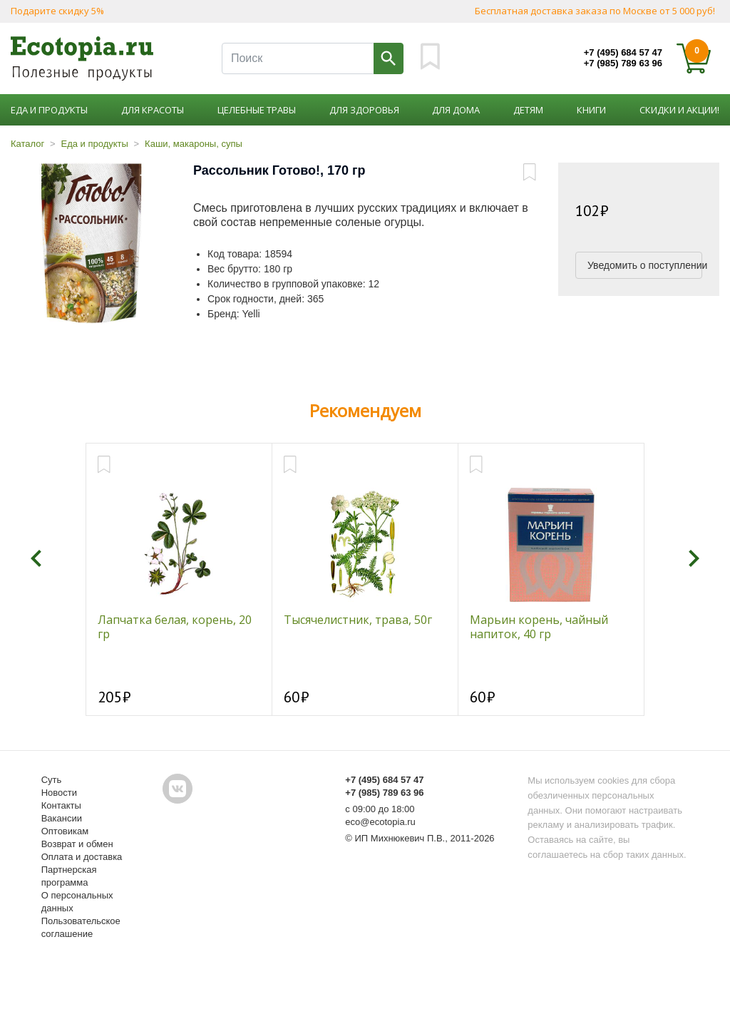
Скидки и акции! (679, 109)
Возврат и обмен (77, 844)
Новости (59, 792)
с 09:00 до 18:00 (379, 809)
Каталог (27, 143)
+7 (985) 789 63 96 (623, 63)
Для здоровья (364, 109)
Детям (528, 109)
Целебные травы (256, 109)
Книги (591, 109)
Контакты (61, 805)
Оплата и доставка (82, 856)
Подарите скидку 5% (57, 10)
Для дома (456, 109)
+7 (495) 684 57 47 (623, 52)
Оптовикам (65, 831)
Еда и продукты (49, 109)
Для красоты (152, 109)
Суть (51, 779)
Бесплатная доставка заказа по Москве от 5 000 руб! (595, 10)
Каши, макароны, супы (193, 143)
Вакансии (61, 818)
